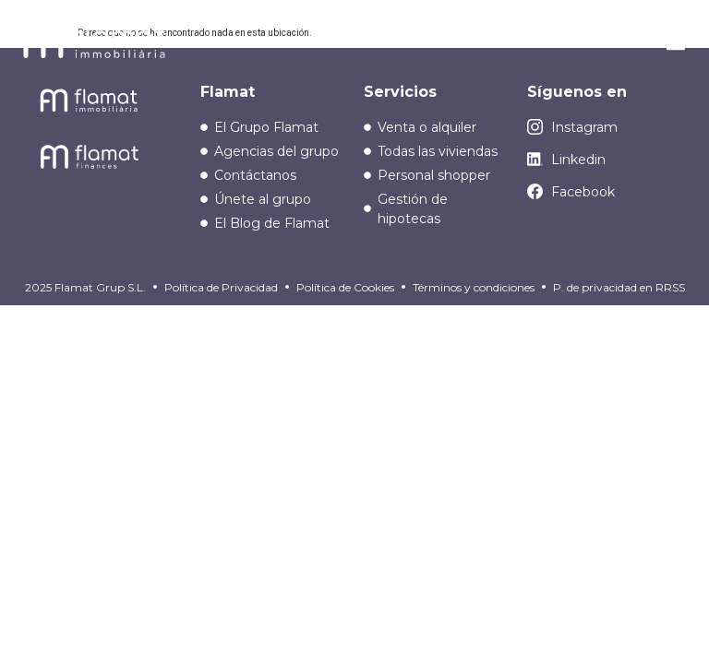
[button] (675, 44)
